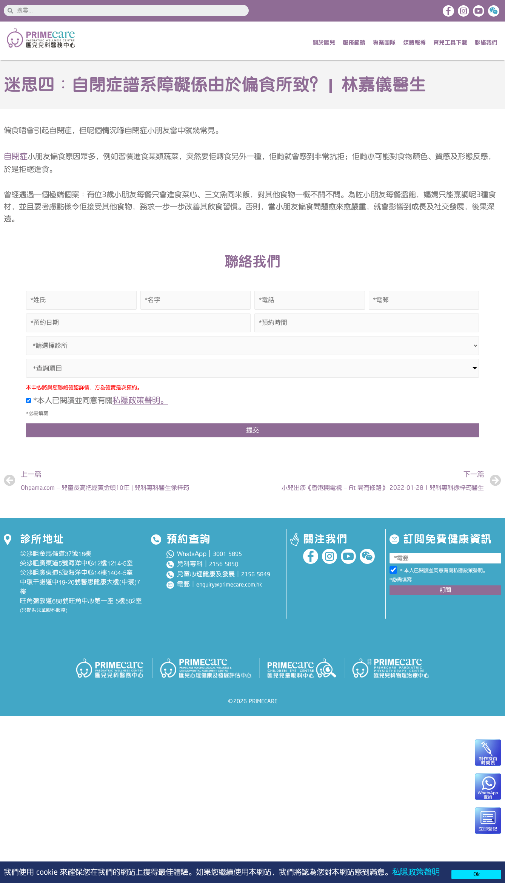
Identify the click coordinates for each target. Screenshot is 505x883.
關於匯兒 (324, 43)
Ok (476, 874)
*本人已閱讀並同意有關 (99, 403)
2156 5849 (255, 580)
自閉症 (17, 158)
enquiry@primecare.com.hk (229, 591)
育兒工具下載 (450, 43)
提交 (252, 434)
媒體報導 (414, 43)
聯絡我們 (486, 43)
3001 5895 (227, 560)
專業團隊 (384, 43)
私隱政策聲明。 (142, 403)
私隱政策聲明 (418, 871)
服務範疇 (354, 43)
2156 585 (222, 570)
